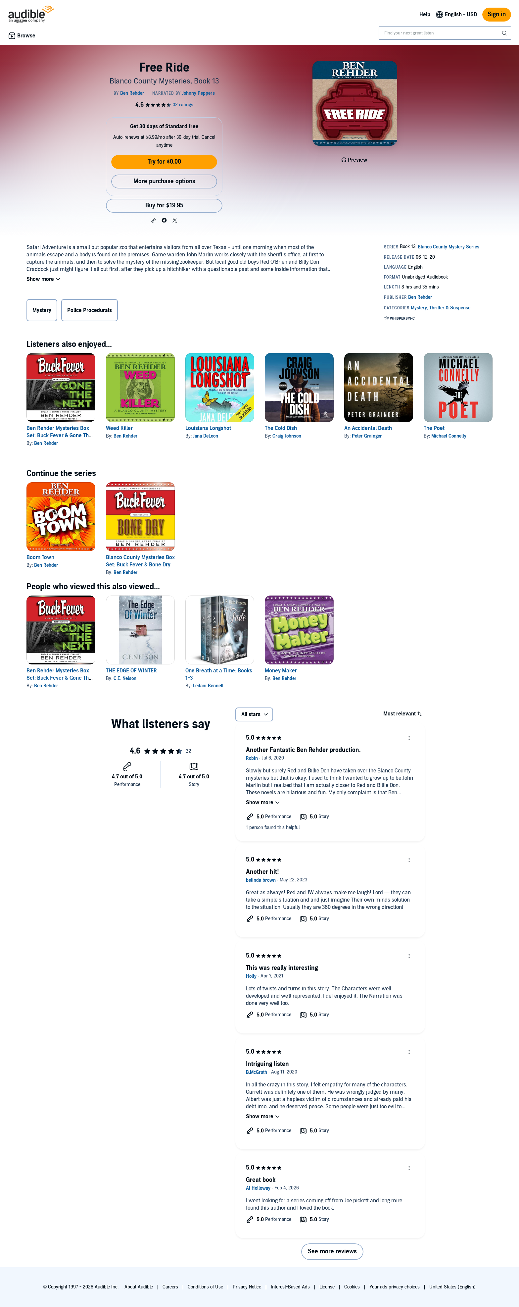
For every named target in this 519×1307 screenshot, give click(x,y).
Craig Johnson (286, 436)
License (327, 1287)
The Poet (434, 428)
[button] (153, 220)
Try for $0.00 (164, 161)
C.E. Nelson (125, 678)
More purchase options (164, 181)
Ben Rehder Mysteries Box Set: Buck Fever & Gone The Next (59, 435)
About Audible (138, 1287)
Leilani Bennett (208, 686)
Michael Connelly (448, 436)
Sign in (497, 14)
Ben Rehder (46, 443)
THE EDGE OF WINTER (131, 670)
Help (424, 14)
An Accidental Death (368, 428)
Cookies (352, 1287)
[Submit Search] (505, 33)
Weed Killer (119, 428)
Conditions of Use (205, 1287)
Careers (170, 1287)
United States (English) (452, 1287)
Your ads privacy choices (394, 1287)
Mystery (41, 310)
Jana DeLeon (205, 436)
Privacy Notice (247, 1287)
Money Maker (281, 670)
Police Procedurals (89, 310)
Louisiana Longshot (208, 428)
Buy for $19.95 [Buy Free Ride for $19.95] (164, 205)
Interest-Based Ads (290, 1287)
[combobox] (445, 33)
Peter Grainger (367, 436)
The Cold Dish (281, 428)
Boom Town (40, 557)
